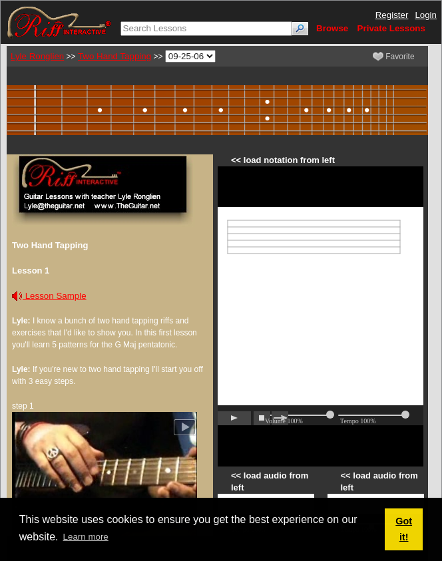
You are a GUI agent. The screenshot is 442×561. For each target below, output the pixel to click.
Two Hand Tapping (114, 56)
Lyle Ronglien (37, 56)
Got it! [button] (403, 529)
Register (392, 15)
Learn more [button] (86, 537)
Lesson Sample (49, 296)
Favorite (394, 56)
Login (426, 15)
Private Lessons (391, 28)
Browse (332, 28)
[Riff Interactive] (59, 22)
